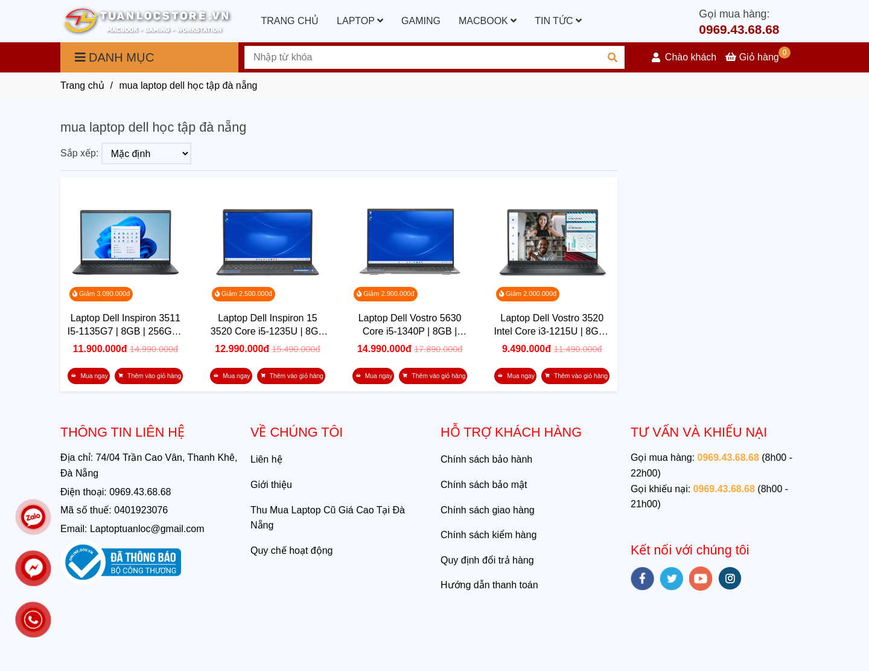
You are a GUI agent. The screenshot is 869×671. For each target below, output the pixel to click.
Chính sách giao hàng (488, 510)
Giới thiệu (271, 485)
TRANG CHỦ (290, 21)
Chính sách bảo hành (486, 459)
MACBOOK (488, 21)
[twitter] (671, 579)
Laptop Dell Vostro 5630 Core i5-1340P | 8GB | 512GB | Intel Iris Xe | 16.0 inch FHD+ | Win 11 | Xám (410, 325)
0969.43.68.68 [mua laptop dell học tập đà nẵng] (739, 29)
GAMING (421, 21)
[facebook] (642, 579)
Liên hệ (266, 459)
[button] (684, 57)
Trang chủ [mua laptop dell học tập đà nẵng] (82, 85)
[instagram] (730, 578)
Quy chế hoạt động (291, 550)
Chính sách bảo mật (484, 485)
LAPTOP (360, 21)
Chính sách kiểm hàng (488, 535)
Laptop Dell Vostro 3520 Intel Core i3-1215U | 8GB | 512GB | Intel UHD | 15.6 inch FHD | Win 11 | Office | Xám (552, 325)
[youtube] (701, 579)
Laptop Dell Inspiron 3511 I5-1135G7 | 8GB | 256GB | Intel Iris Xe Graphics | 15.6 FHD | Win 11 (125, 325)
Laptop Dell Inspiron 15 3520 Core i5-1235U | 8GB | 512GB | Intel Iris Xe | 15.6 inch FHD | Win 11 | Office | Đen (268, 325)
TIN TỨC (558, 21)
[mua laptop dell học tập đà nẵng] (147, 21)
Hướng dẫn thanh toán (489, 585)
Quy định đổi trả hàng (487, 560)
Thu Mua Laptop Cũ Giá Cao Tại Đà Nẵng (327, 518)
